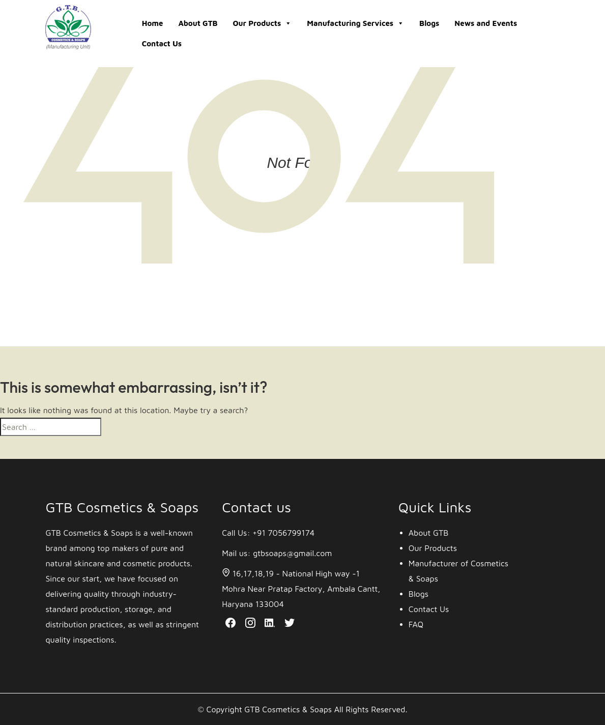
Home (152, 23)
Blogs (429, 23)
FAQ (416, 624)
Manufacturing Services (355, 23)
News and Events (485, 23)
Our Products (262, 23)
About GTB (197, 23)
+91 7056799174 (283, 532)
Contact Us (162, 43)
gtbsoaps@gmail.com (292, 553)
